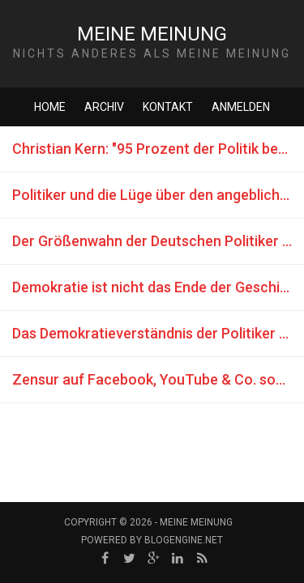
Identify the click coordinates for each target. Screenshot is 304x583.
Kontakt (168, 106)
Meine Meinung (152, 34)
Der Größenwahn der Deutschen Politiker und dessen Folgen (158, 240)
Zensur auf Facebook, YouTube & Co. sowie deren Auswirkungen (158, 379)
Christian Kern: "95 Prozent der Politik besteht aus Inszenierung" (158, 148)
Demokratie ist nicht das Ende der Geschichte (158, 287)
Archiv (104, 106)
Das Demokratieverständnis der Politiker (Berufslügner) (158, 333)
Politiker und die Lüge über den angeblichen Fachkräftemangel (158, 194)
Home (50, 106)
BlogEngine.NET (183, 540)
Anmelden (241, 106)
